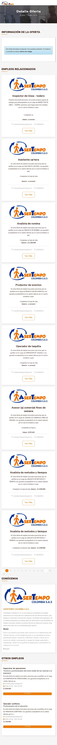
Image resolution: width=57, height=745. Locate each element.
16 (4, 574)
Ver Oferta (27, 693)
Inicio (22, 15)
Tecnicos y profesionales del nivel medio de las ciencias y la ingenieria (27, 672)
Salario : (25, 119)
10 (42, 571)
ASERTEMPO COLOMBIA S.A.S (16, 609)
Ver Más (28, 130)
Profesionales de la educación (15, 706)
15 (50, 571)
